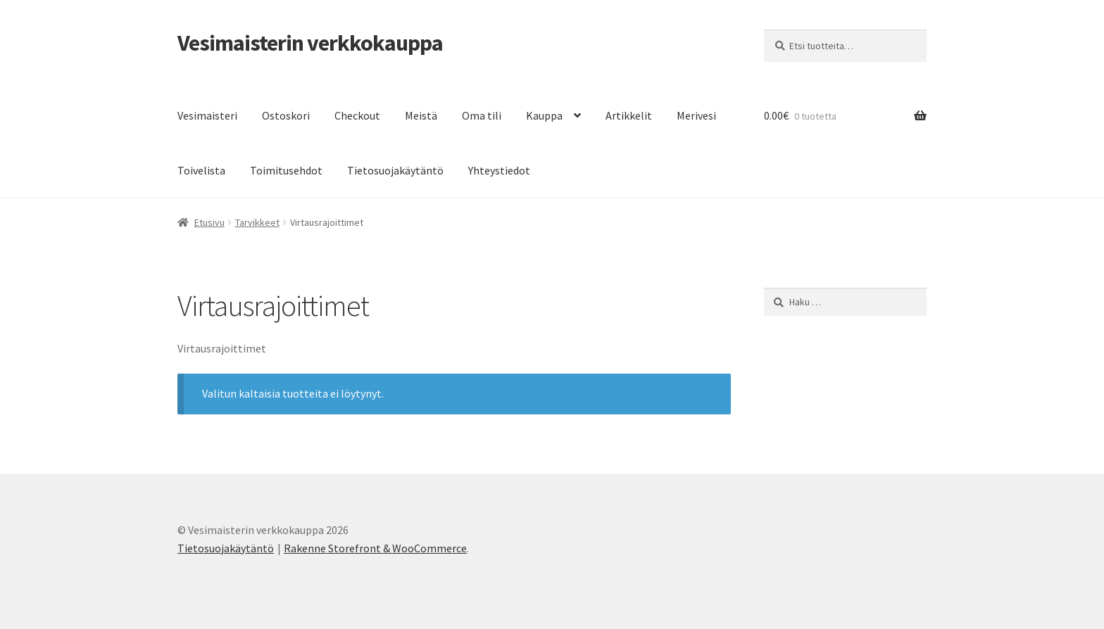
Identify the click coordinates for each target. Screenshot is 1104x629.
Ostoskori (286, 115)
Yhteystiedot (499, 170)
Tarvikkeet (257, 222)
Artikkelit (629, 115)
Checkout (357, 115)
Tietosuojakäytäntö (395, 170)
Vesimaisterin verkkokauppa (310, 43)
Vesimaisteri (207, 115)
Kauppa (544, 115)
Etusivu (209, 222)
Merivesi (696, 115)
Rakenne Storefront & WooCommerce (375, 548)
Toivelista (201, 170)
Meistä (421, 115)
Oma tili (481, 115)
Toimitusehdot (286, 170)
